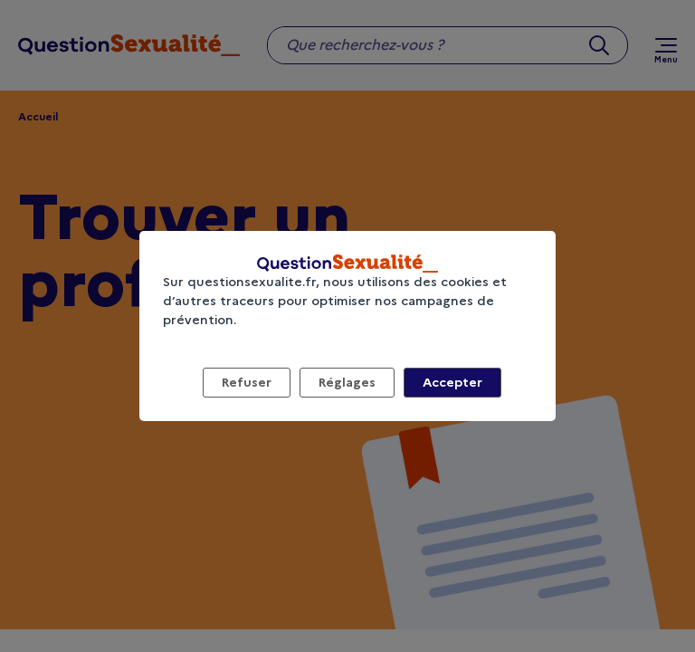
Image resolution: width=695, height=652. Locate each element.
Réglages (347, 382)
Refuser (246, 382)
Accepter (452, 382)
